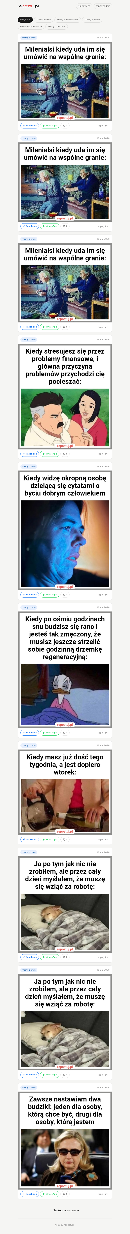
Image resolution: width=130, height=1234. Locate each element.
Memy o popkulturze (31, 26)
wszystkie (25, 19)
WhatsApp (49, 125)
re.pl (28, 6)
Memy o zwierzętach (67, 19)
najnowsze (84, 6)
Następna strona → (66, 1210)
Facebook (30, 125)
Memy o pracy (92, 19)
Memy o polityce (56, 26)
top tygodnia (103, 6)
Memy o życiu (44, 19)
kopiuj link (103, 125)
